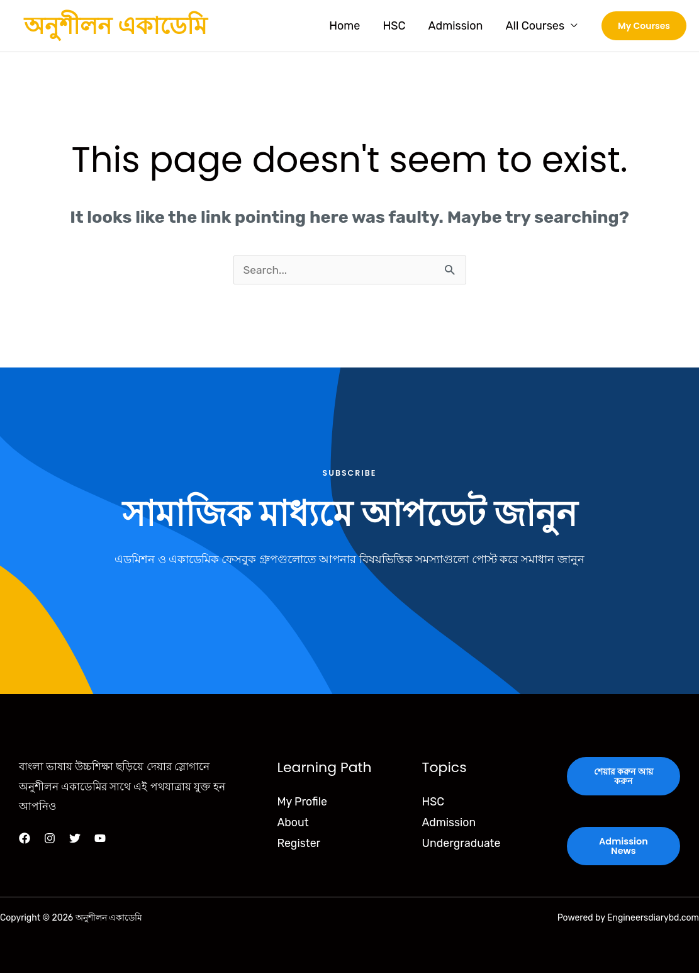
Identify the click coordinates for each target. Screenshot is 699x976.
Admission (455, 26)
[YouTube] (100, 840)
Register (299, 846)
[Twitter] (75, 840)
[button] (643, 25)
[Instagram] (49, 840)
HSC (394, 26)
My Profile (302, 804)
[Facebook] (24, 840)
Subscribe (349, 474)
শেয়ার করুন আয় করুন (623, 778)
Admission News (623, 849)
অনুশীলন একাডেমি (115, 25)
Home (344, 26)
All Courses (534, 26)
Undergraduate (462, 846)
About (293, 824)
